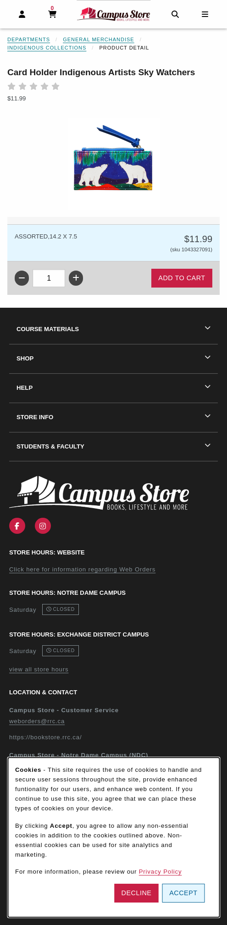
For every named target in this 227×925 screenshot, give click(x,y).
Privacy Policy (160, 871)
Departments (28, 39)
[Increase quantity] (76, 278)
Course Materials (48, 329)
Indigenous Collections (46, 47)
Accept (183, 893)
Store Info (35, 417)
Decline (137, 893)
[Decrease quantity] (22, 278)
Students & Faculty (50, 446)
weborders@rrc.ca (37, 721)
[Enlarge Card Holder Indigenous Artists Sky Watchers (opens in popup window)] (114, 164)
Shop (25, 358)
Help (25, 387)
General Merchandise (98, 39)
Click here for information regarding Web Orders (82, 569)
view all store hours (38, 669)
